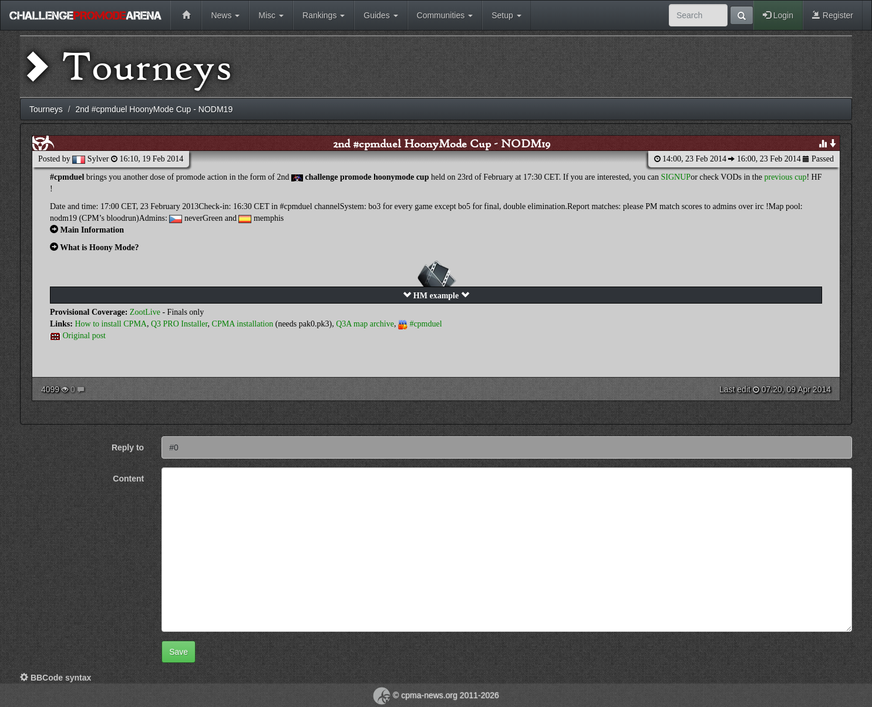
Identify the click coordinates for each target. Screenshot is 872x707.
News (225, 15)
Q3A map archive (365, 323)
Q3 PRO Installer (179, 323)
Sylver (98, 158)
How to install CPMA (111, 323)
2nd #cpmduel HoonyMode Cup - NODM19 (441, 143)
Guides (380, 15)
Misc (271, 15)
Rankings (323, 15)
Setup (506, 15)
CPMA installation (243, 323)
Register (832, 15)
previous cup (785, 177)
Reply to (128, 447)
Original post (84, 335)
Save (178, 651)
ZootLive (145, 312)
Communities (445, 15)
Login (778, 15)
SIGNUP (676, 177)
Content (128, 478)
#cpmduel (425, 323)
